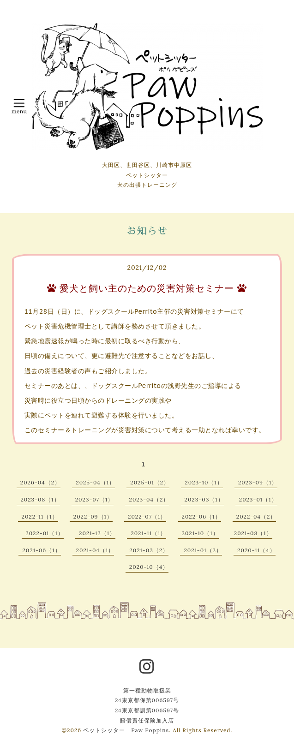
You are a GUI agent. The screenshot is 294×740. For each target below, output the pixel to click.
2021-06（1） (41, 550)
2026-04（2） (40, 482)
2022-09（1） (93, 516)
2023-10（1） (204, 482)
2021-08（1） (253, 533)
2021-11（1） (148, 533)
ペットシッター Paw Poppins (126, 730)
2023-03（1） (204, 499)
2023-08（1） (40, 499)
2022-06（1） (201, 516)
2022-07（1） (147, 516)
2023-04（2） (149, 499)
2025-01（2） (149, 482)
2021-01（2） (203, 550)
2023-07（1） (94, 499)
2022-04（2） (256, 516)
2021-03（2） (148, 550)
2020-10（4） (149, 566)
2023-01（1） (258, 499)
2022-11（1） (40, 516)
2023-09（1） (257, 482)
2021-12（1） (97, 533)
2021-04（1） (95, 550)
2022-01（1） (44, 533)
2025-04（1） (95, 482)
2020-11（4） (256, 550)
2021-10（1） (199, 533)
